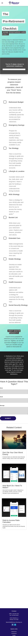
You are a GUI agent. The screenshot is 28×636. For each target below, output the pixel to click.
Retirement (14, 631)
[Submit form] (8, 418)
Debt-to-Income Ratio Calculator (11, 521)
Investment (14, 633)
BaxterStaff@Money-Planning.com (14, 622)
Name (1, 388)
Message (2, 405)
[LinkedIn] (15, 625)
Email (1, 396)
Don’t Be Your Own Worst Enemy (13, 453)
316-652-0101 (15, 613)
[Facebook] (13, 625)
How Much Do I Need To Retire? (12, 487)
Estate (14, 635)
